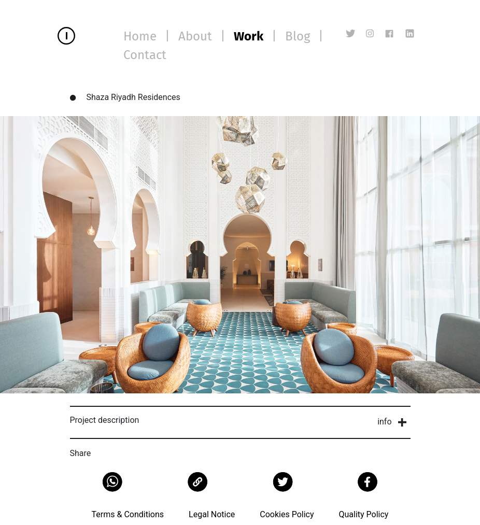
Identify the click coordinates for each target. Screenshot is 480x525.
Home (140, 36)
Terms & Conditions (128, 514)
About (195, 36)
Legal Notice (212, 514)
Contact (144, 55)
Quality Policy (363, 514)
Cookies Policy (287, 514)
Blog (297, 36)
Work (248, 36)
